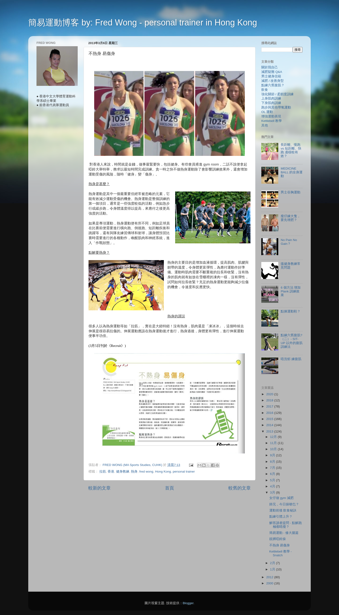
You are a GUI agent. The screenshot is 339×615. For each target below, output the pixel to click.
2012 (270, 577)
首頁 (169, 488)
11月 (274, 443)
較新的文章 (99, 488)
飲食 (264, 89)
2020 (270, 394)
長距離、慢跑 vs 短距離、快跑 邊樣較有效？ (291, 150)
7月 (273, 468)
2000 (270, 583)
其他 (264, 125)
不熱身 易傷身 (279, 545)
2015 (270, 419)
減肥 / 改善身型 (272, 81)
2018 (270, 400)
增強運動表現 (271, 116)
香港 (111, 471)
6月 (273, 474)
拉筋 (102, 471)
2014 (270, 425)
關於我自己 (269, 67)
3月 (273, 492)
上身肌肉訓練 (271, 98)
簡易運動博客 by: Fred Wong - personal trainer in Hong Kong (142, 22)
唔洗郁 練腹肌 (291, 359)
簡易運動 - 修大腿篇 (284, 533)
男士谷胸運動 (290, 192)
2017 (270, 406)
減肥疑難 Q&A (271, 72)
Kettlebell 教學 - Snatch (280, 553)
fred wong (146, 471)
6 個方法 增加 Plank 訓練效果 (291, 291)
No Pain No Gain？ (289, 241)
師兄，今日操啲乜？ (284, 504)
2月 (273, 563)
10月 (274, 449)
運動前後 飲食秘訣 (283, 510)
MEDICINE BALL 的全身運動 (291, 172)
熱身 (134, 471)
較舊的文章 (239, 488)
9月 (273, 455)
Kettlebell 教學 (271, 121)
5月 (273, 480)
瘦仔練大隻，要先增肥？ (290, 218)
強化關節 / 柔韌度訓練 (277, 94)
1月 (273, 569)
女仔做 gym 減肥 (281, 498)
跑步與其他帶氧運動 (276, 107)
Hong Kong (163, 471)
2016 (270, 413)
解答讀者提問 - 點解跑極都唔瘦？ (285, 524)
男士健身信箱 (271, 76)
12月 (274, 437)
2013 (270, 431)
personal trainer (184, 471)
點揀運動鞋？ (290, 311)
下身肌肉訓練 (271, 103)
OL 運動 (267, 112)
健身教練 (122, 471)
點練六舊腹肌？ (272, 85)
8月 (273, 461)
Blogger (188, 603)
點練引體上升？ (280, 516)
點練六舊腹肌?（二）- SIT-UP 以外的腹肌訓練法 (291, 341)
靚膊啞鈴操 (277, 539)
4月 (273, 486)
